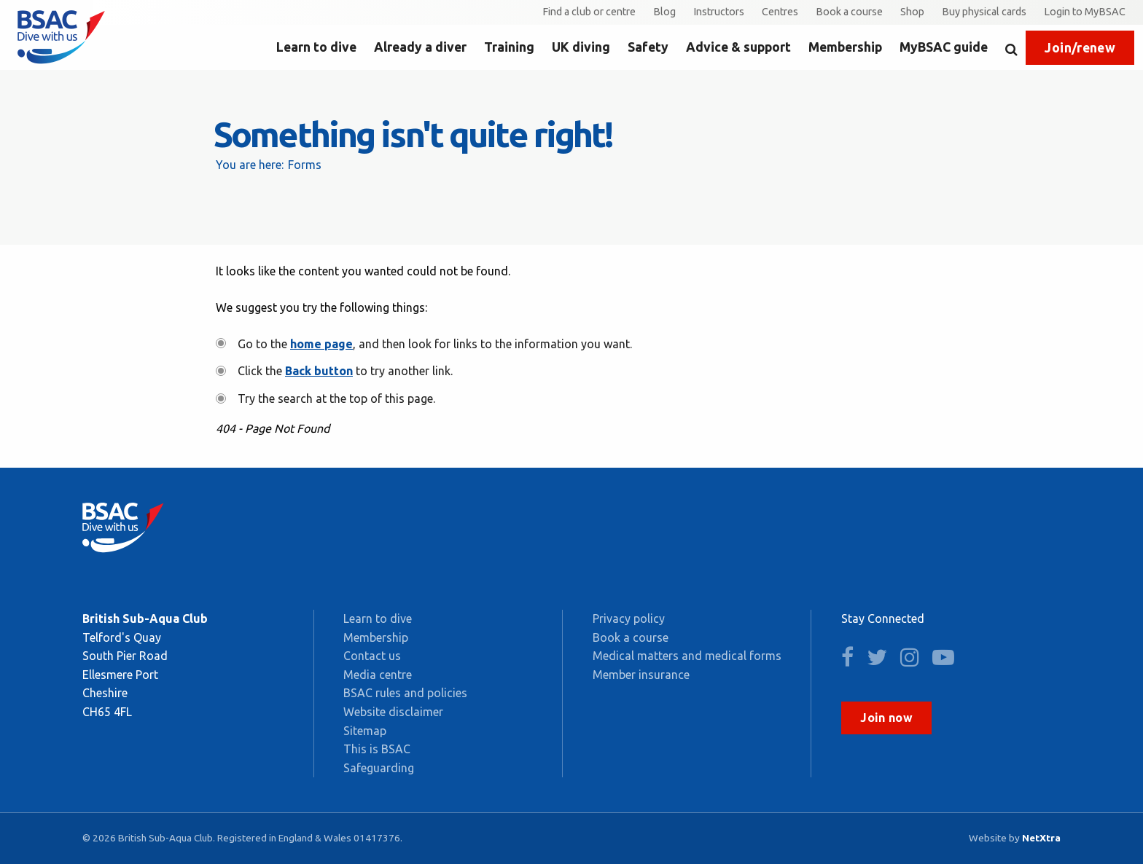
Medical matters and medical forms (687, 655)
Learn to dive (316, 47)
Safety (648, 47)
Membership (845, 47)
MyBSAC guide (944, 47)
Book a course (849, 11)
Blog (664, 11)
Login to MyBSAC (1085, 11)
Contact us (372, 655)
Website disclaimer (393, 711)
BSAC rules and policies (405, 692)
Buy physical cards (984, 11)
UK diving (581, 47)
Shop (912, 11)
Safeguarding (378, 767)
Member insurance (641, 674)
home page (321, 343)
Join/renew (1080, 48)
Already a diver (420, 47)
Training (509, 47)
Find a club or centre (589, 11)
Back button (319, 370)
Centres (780, 11)
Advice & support (738, 47)
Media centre (377, 674)
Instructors (718, 11)
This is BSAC (376, 748)
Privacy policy (629, 618)
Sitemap (364, 730)
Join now (886, 717)
